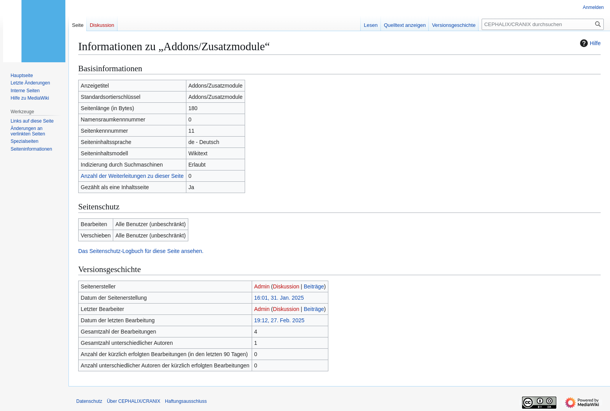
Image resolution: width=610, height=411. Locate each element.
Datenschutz (89, 401)
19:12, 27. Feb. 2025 (279, 320)
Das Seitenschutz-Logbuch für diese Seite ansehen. (140, 251)
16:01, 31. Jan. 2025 (279, 298)
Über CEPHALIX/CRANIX (133, 401)
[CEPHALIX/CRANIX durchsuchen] (543, 24)
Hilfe (589, 43)
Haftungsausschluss (186, 401)
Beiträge (314, 286)
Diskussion (286, 286)
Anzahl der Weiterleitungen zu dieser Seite (132, 176)
